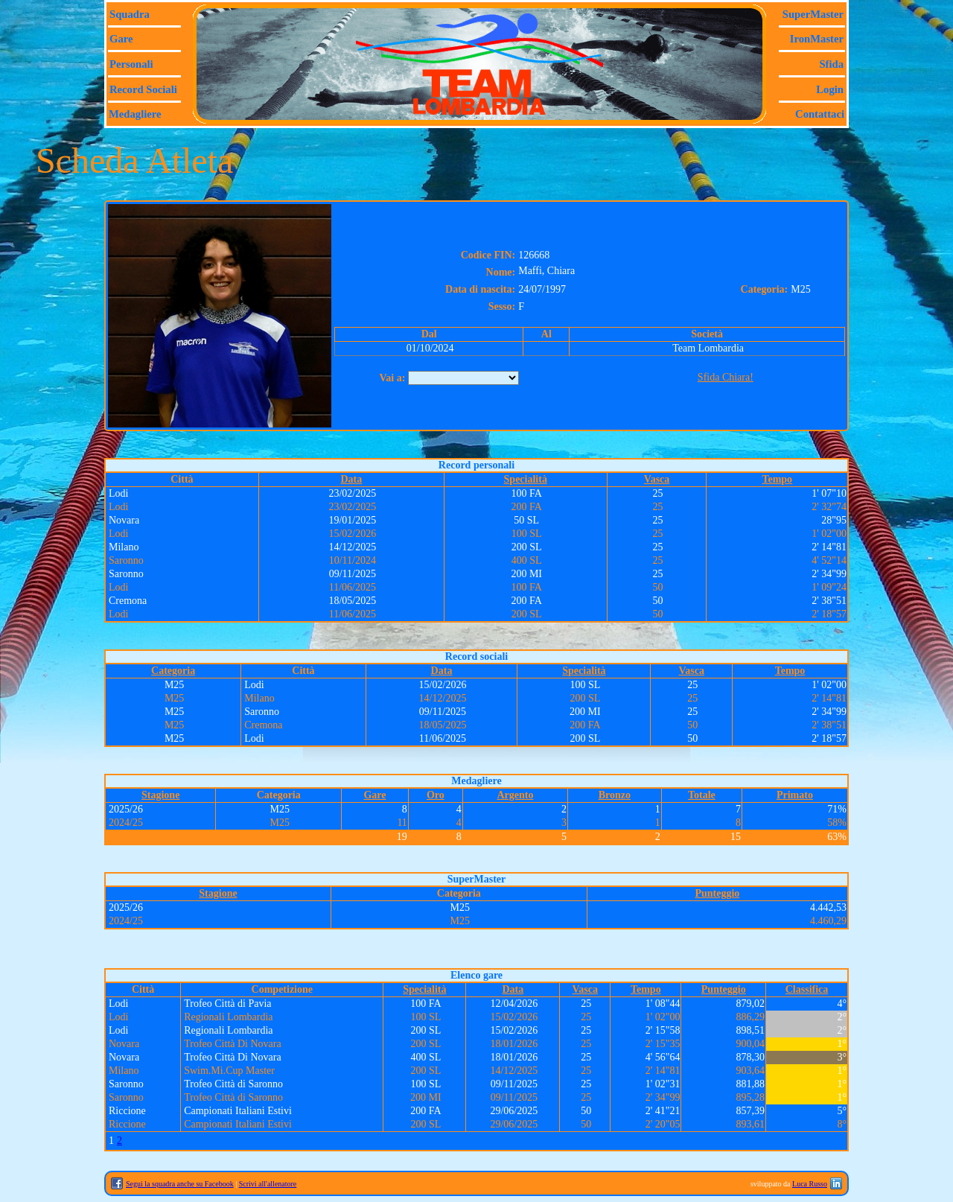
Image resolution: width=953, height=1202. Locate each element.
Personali (131, 64)
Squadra (129, 14)
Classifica (807, 989)
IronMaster (817, 39)
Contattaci (819, 114)
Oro (435, 795)
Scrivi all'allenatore (268, 1184)
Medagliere (135, 114)
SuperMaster (813, 14)
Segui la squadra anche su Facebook (180, 1184)
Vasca (657, 479)
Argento (515, 795)
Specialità (525, 479)
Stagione (160, 795)
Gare (121, 39)
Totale (701, 795)
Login (830, 89)
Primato (795, 795)
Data (351, 479)
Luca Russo (809, 1184)
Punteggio (717, 893)
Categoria (173, 670)
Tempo (777, 479)
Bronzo (615, 795)
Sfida (831, 64)
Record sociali (143, 89)
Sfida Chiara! (725, 377)
